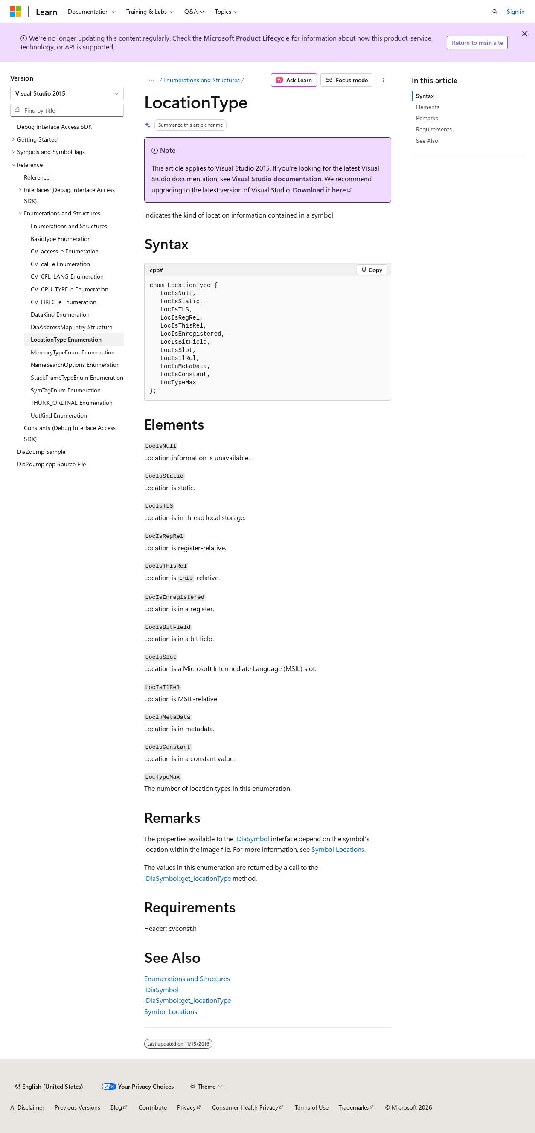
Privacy (186, 1107)
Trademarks (354, 1107)
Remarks (427, 118)
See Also (427, 141)
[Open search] (494, 11)
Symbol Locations (337, 849)
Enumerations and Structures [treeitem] (69, 226)
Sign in (516, 11)
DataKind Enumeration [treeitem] (60, 314)
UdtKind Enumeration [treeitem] (59, 415)
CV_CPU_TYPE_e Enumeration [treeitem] (69, 289)
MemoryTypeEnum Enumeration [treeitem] (73, 352)
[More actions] (383, 80)
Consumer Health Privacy (245, 1107)
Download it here (319, 189)
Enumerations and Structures (201, 80)
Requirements (434, 129)
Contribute (153, 1107)
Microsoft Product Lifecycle (247, 37)
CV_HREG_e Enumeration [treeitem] (63, 302)
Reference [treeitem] (36, 177)
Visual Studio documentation (276, 178)
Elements (427, 107)
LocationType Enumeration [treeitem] (66, 339)
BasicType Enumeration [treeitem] (61, 239)
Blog (116, 1107)
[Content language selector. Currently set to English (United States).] (49, 1086)
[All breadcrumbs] (151, 80)
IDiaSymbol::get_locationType (187, 878)
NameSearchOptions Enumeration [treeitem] (75, 364)
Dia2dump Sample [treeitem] (41, 451)
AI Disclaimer (27, 1107)
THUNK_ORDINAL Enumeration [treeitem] (72, 402)
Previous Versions (77, 1107)
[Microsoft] (15, 11)
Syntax (425, 96)
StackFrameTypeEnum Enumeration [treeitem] (77, 377)
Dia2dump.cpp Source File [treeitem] (51, 464)
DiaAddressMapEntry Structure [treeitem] (71, 327)
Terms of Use (312, 1107)
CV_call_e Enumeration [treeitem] (60, 264)
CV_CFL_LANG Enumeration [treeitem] (67, 276)
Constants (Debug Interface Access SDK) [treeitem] (70, 433)
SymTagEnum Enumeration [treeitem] (66, 390)
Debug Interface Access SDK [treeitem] (54, 126)
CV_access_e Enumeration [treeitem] (65, 251)
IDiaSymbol (252, 838)
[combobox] (67, 93)
